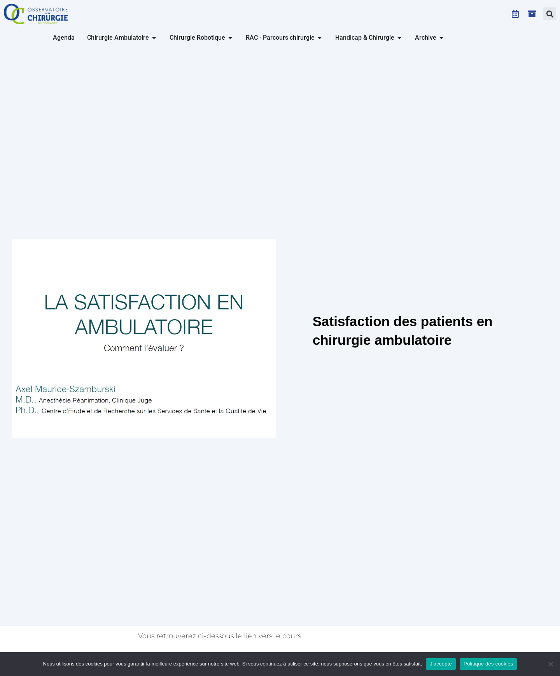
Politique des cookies (488, 664)
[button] (549, 13)
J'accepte (441, 664)
